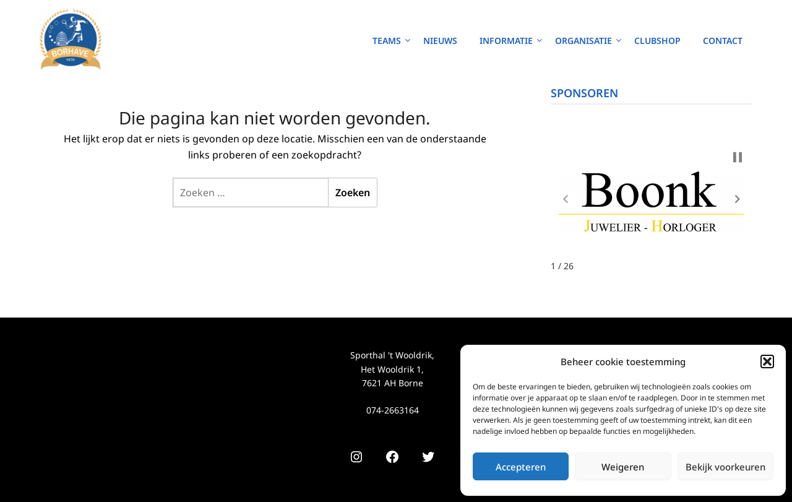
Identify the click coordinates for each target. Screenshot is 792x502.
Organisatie (583, 40)
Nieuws (440, 40)
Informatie (506, 40)
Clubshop (657, 40)
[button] (767, 361)
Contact (722, 40)
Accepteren (521, 467)
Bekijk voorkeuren (725, 467)
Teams (386, 40)
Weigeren (622, 467)
